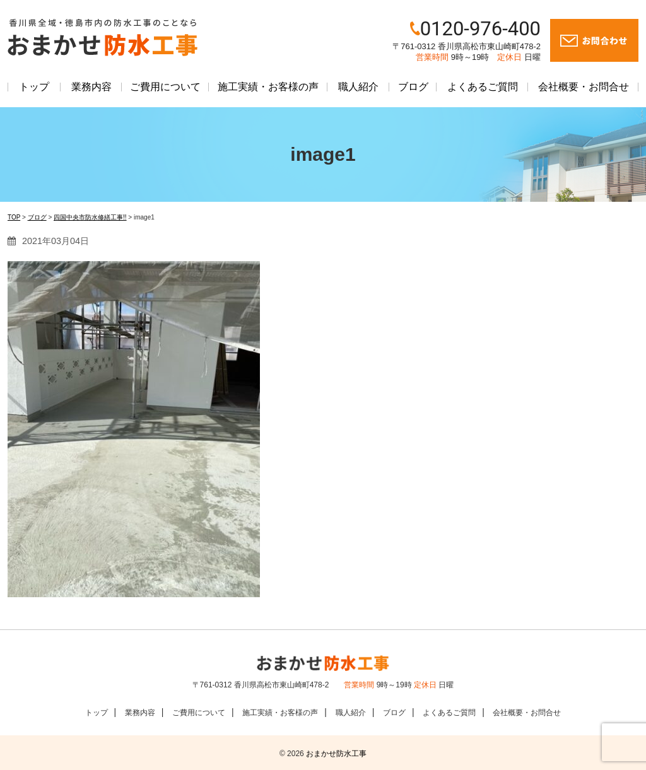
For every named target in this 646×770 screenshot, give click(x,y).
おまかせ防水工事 (336, 753)
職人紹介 (358, 86)
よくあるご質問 (482, 86)
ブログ (413, 86)
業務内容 (91, 86)
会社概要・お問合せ (583, 86)
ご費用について (165, 86)
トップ (34, 86)
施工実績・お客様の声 (268, 86)
